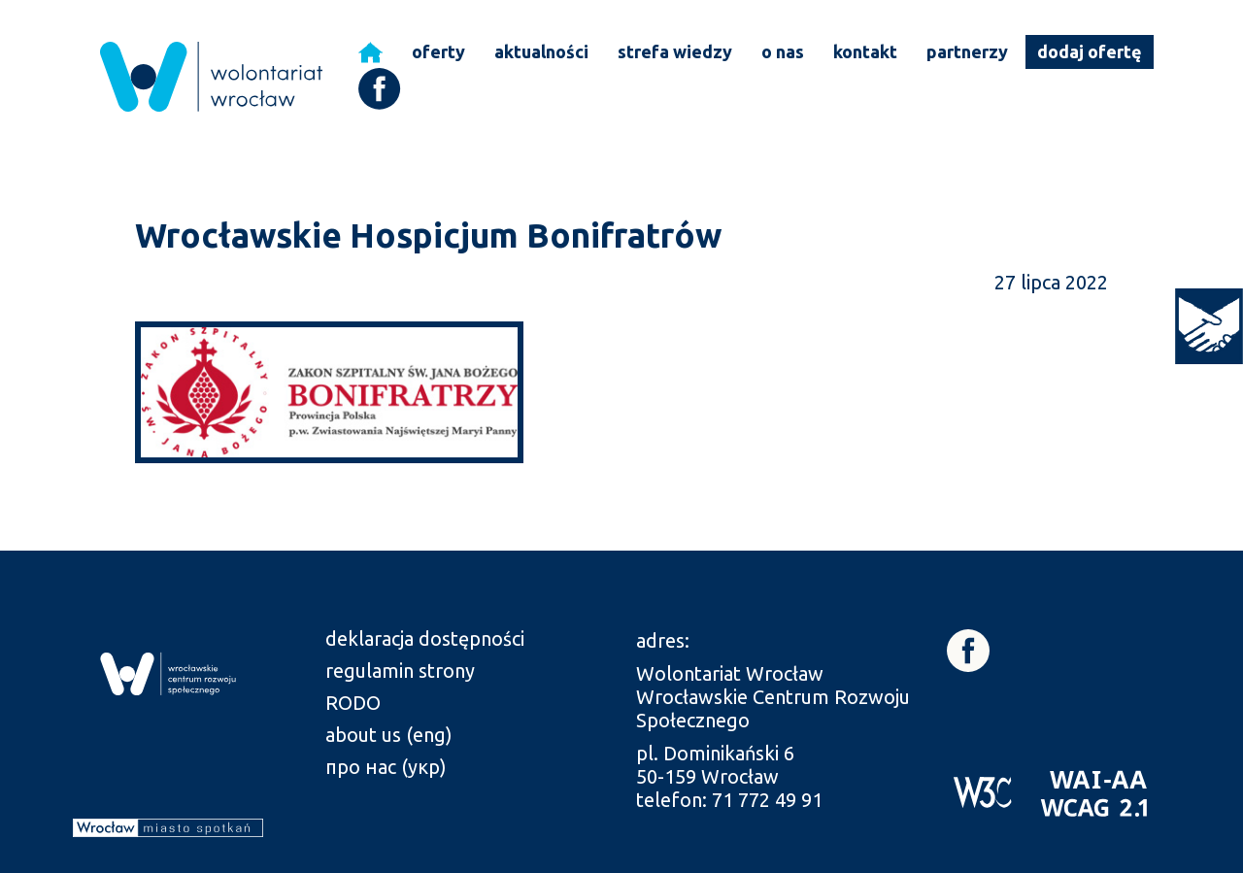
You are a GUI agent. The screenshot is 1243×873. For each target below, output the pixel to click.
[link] (1209, 326)
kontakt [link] (865, 51)
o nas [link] (782, 51)
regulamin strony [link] (400, 670)
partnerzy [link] (967, 51)
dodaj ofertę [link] (1089, 51)
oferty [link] (438, 51)
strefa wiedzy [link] (675, 51)
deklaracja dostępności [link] (424, 638)
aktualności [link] (541, 51)
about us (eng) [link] (389, 734)
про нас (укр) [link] (386, 766)
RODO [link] (353, 702)
